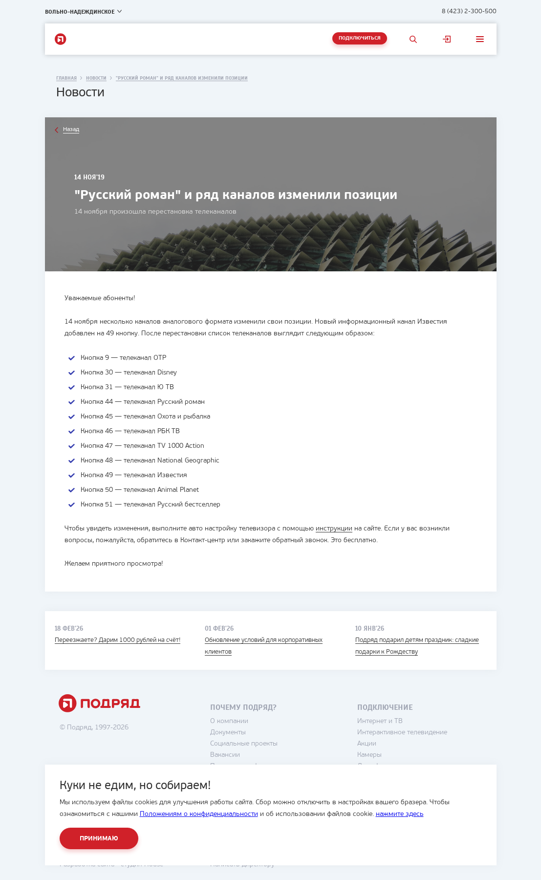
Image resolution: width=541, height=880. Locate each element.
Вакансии (225, 755)
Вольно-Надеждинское (79, 11)
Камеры (369, 755)
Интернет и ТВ (380, 721)
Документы (228, 732)
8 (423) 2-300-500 (469, 11)
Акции (366, 744)
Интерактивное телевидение (402, 732)
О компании (229, 721)
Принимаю (99, 839)
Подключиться (360, 38)
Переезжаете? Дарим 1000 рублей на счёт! (117, 640)
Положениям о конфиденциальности (199, 814)
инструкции (334, 528)
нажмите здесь (400, 814)
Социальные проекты (244, 744)
